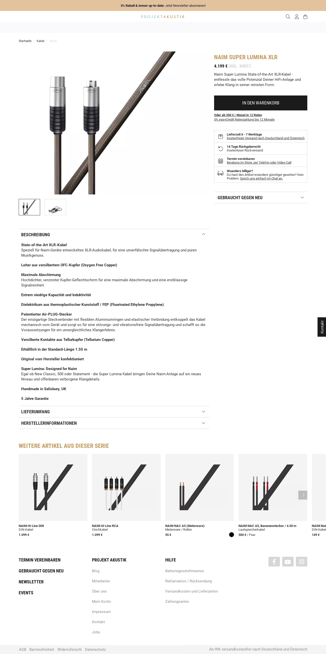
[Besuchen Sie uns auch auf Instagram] (301, 561)
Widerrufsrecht (69, 649)
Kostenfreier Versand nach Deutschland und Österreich (266, 138)
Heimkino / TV (184, 27)
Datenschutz (95, 649)
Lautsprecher (211, 27)
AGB (22, 649)
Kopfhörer (236, 27)
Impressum (101, 611)
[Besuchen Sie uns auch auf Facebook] (274, 561)
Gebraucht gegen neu (41, 570)
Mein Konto (101, 601)
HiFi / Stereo (157, 27)
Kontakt (98, 622)
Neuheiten (95, 27)
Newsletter (31, 581)
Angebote (73, 27)
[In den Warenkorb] (260, 102)
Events (26, 592)
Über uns (99, 591)
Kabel (255, 27)
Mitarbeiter (101, 581)
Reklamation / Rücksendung (188, 581)
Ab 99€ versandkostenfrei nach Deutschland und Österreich (258, 649)
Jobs (96, 632)
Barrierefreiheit (41, 649)
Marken (116, 27)
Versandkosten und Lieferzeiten (191, 591)
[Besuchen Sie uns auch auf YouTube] (288, 561)
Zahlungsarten (177, 601)
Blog (95, 571)
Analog (135, 27)
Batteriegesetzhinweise (184, 571)
